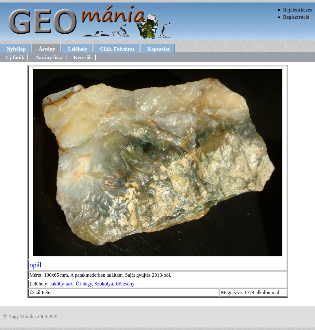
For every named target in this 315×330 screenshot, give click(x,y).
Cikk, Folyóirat (117, 49)
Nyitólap (16, 49)
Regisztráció (296, 17)
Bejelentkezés (297, 9)
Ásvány (47, 49)
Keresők (83, 57)
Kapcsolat (158, 49)
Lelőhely (77, 49)
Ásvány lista (48, 57)
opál (36, 265)
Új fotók (15, 57)
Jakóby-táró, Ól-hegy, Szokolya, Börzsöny (92, 283)
